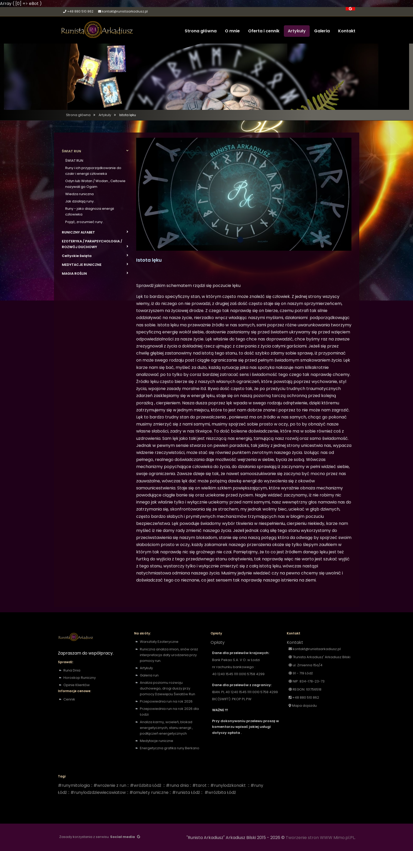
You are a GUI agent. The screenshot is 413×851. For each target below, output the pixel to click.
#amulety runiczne (149, 792)
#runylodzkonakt (228, 785)
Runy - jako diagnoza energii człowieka (89, 211)
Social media (122, 836)
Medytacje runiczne (157, 740)
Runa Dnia (71, 670)
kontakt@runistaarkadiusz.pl (125, 11)
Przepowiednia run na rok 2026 (166, 701)
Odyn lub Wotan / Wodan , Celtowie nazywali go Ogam (95, 183)
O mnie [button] (232, 31)
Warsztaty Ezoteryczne (159, 641)
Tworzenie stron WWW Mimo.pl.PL (320, 838)
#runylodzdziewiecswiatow (98, 792)
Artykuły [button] (297, 31)
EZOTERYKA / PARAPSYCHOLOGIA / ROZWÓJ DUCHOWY (95, 244)
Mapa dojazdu (303, 705)
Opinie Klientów (76, 684)
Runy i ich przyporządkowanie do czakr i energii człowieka (93, 170)
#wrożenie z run (109, 785)
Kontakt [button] (346, 31)
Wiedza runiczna (79, 193)
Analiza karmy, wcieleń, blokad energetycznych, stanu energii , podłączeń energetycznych (166, 728)
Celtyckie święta (95, 255)
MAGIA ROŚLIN (95, 273)
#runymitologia (74, 785)
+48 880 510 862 (80, 11)
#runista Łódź (186, 792)
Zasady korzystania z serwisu (84, 836)
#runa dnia (177, 785)
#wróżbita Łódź (145, 785)
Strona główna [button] (201, 31)
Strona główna (78, 115)
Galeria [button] (322, 31)
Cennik (69, 699)
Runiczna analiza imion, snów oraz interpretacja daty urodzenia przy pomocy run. (169, 655)
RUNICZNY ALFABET (95, 232)
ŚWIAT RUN (95, 151)
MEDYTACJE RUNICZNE (95, 264)
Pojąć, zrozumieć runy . (84, 221)
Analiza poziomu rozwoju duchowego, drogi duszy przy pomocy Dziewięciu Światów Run (167, 688)
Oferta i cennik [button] (263, 31)
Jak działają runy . (80, 201)
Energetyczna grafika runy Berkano (169, 748)
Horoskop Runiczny (79, 677)
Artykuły (105, 115)
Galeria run (149, 675)
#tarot (199, 785)
